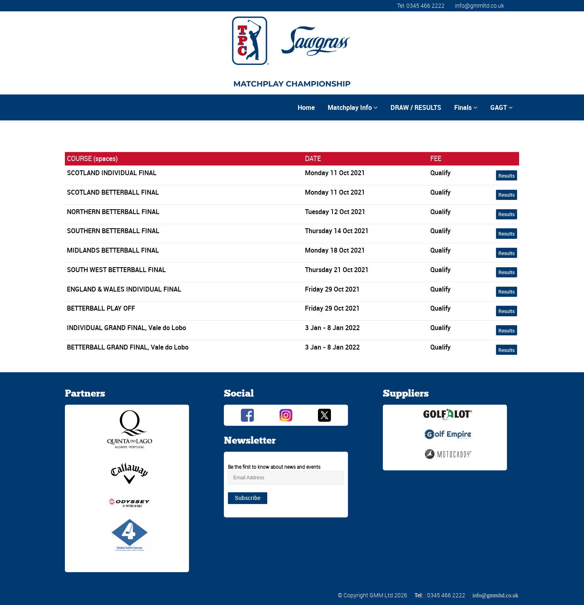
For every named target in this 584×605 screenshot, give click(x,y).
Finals (465, 107)
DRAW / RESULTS (416, 107)
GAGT (501, 107)
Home (306, 107)
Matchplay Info (353, 107)
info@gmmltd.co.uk (479, 5)
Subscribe (247, 498)
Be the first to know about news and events (274, 466)
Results (506, 175)
